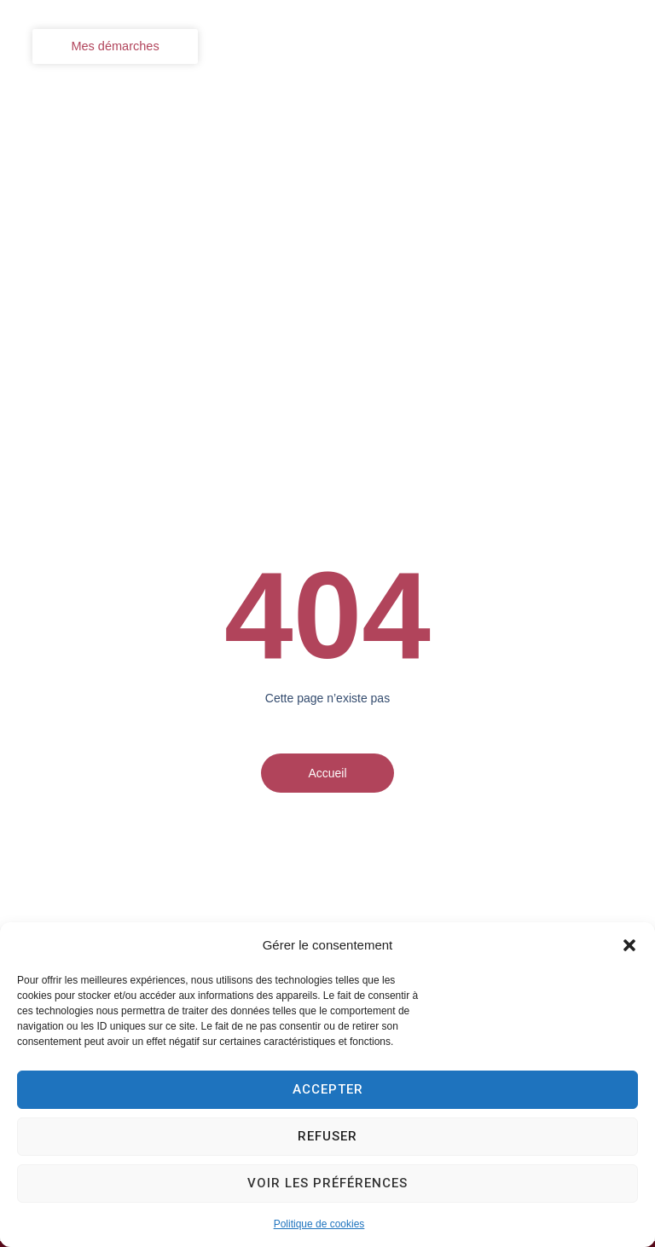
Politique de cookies (319, 1224)
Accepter (328, 1089)
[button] (629, 945)
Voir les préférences (327, 1183)
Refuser (327, 1136)
